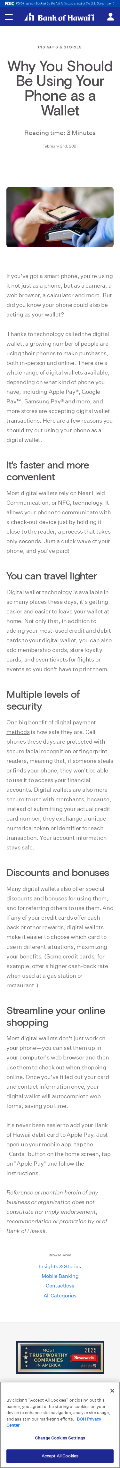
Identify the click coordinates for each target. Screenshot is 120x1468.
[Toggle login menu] (110, 17)
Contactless (60, 1286)
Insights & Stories (60, 1266)
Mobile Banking (60, 1276)
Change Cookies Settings (60, 1438)
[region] (60, 1425)
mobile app (56, 1144)
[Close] (112, 1391)
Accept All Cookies (60, 1456)
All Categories (60, 1296)
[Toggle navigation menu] (9, 17)
